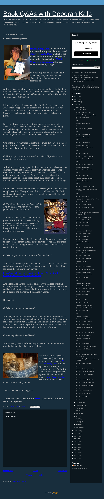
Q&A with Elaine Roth (82, 286)
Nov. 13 (78, 280)
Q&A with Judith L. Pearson (84, 164)
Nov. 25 (78, 131)
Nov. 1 (78, 399)
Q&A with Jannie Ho (82, 294)
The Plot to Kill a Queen (41, 54)
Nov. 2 (78, 388)
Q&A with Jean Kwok (82, 196)
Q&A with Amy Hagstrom (83, 283)
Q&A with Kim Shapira (82, 145)
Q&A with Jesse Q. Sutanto (84, 231)
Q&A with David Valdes (83, 291)
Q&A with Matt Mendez (83, 338)
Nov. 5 (78, 352)
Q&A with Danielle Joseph (84, 321)
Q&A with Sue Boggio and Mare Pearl (87, 199)
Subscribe (86, 54)
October (78, 402)
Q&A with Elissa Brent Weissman (86, 346)
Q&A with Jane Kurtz (82, 153)
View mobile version (35, 475)
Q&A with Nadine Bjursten (84, 128)
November (79, 110)
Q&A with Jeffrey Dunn (83, 134)
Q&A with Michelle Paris (83, 335)
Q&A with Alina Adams (82, 236)
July (77, 411)
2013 (76, 455)
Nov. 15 (78, 244)
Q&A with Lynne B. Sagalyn (84, 374)
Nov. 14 (78, 264)
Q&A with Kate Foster (82, 223)
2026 (76, 96)
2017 (76, 444)
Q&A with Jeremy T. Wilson (84, 305)
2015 (76, 450)
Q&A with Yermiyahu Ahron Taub (86, 115)
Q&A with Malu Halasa (82, 324)
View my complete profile (80, 468)
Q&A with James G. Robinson (85, 288)
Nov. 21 (78, 161)
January (78, 427)
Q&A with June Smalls (82, 118)
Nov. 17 (78, 210)
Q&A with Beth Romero (83, 253)
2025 (76, 99)
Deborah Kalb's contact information (85, 72)
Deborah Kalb (78, 465)
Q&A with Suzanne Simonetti (84, 332)
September (79, 405)
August (78, 408)
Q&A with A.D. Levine (82, 137)
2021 (76, 433)
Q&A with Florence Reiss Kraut (85, 186)
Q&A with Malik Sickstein (83, 349)
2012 (76, 458)
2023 (76, 104)
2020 (76, 436)
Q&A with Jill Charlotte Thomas (85, 207)
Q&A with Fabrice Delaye (83, 233)
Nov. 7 (78, 330)
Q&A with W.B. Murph (82, 220)
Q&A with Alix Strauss (82, 167)
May (77, 416)
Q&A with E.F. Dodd (82, 396)
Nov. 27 (78, 120)
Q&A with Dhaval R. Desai (84, 159)
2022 (76, 430)
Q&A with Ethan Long (82, 302)
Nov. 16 (78, 228)
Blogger (55, 493)
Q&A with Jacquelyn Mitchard (85, 247)
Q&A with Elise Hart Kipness (84, 391)
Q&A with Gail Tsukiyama (83, 112)
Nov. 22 (78, 150)
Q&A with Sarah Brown (83, 343)
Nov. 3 (78, 377)
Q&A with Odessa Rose (83, 142)
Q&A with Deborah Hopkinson (85, 382)
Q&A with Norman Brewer (84, 170)
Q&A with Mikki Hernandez (84, 217)
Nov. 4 (78, 366)
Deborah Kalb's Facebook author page (86, 77)
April (77, 419)
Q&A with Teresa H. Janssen (84, 308)
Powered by (86, 60)
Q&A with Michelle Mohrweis (84, 380)
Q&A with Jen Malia (82, 239)
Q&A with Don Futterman (83, 258)
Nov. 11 (78, 313)
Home (35, 471)
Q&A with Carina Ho (82, 277)
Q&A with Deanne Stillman (84, 327)
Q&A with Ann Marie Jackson (85, 371)
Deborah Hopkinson (40, 48)
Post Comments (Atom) (19, 481)
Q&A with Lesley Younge (83, 272)
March (78, 422)
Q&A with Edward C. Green (84, 156)
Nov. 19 (78, 183)
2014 (76, 452)
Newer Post (8, 471)
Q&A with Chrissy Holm (83, 255)
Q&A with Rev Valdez (82, 242)
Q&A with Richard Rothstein (84, 178)
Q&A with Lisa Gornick (82, 319)
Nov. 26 (78, 126)
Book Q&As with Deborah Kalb (47, 13)
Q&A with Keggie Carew (83, 204)
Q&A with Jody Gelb (82, 310)
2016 (76, 447)
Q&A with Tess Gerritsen (83, 393)
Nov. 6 (78, 341)
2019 (76, 439)
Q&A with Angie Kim (82, 175)
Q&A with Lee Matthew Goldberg (86, 250)
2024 (76, 102)
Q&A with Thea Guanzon (83, 181)
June (77, 413)
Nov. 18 (78, 193)
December (79, 107)
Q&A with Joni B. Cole (82, 225)
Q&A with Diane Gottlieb (83, 363)
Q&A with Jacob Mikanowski (84, 148)
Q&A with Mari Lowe (82, 261)
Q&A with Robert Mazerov (84, 202)
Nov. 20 (78, 172)
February (79, 424)
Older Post (62, 471)
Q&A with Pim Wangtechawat (85, 369)
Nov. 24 (78, 139)
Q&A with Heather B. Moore (84, 385)
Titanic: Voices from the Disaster (47, 60)
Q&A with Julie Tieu (82, 316)
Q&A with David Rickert (83, 123)
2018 (76, 442)
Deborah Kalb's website (81, 75)
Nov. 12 (78, 297)
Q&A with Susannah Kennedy (85, 269)
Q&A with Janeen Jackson (84, 275)
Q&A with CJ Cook (81, 299)
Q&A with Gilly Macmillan (83, 266)
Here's (38, 398)
